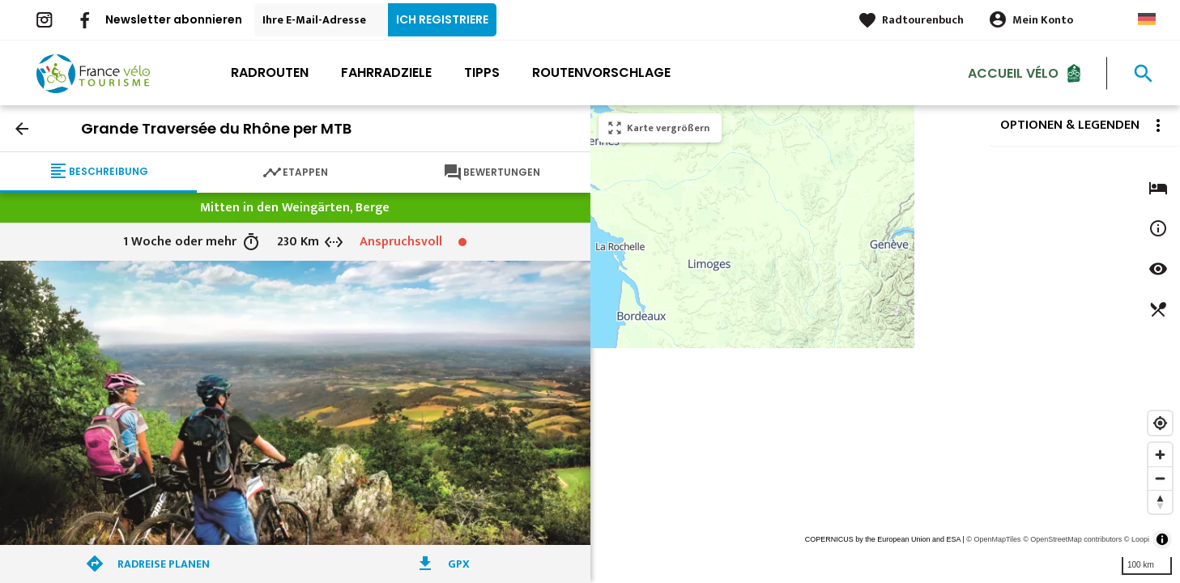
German (1147, 19)
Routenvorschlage (601, 72)
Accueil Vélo (1013, 72)
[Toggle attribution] (1162, 539)
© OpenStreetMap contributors (1072, 539)
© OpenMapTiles (993, 539)
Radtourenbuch (923, 20)
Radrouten (270, 72)
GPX (459, 564)
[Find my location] (1160, 423)
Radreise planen (163, 564)
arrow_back (22, 128)
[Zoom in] (1160, 454)
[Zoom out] (1160, 478)
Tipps (482, 72)
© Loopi (1136, 539)
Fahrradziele (386, 72)
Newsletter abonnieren (173, 19)
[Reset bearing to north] (1160, 501)
